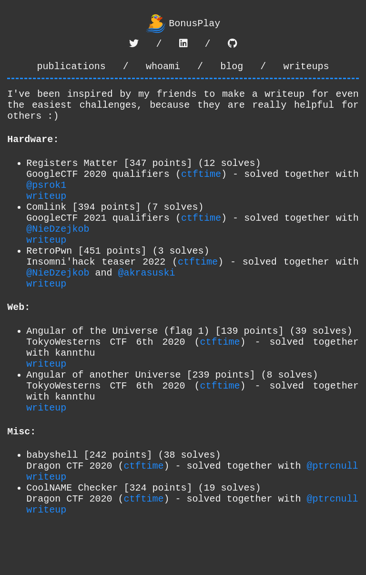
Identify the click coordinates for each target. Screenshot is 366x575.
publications (71, 69)
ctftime (201, 188)
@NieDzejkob (57, 252)
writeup (46, 214)
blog (231, 69)
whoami (163, 69)
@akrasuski (146, 304)
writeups (306, 69)
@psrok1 (46, 201)
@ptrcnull (332, 522)
